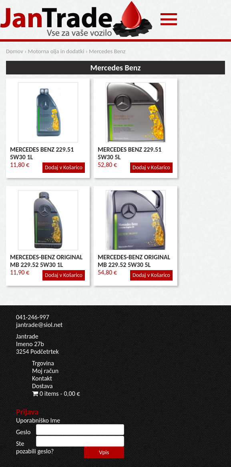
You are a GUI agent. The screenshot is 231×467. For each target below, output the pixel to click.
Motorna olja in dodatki (56, 51)
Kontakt (42, 378)
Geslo (23, 432)
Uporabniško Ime (38, 420)
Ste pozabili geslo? (35, 447)
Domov (14, 51)
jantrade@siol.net (39, 325)
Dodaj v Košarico (63, 167)
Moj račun (45, 371)
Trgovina (43, 363)
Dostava (42, 386)
